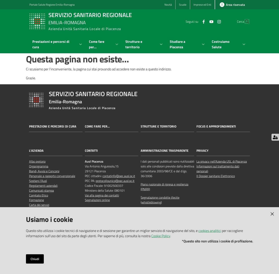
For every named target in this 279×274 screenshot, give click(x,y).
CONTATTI (91, 150)
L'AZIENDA (36, 150)
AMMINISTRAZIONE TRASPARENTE (165, 150)
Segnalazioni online (97, 200)
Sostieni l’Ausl (38, 180)
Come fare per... (97, 126)
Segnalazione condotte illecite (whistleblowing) (160, 200)
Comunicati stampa (41, 190)
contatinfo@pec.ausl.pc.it (118, 176)
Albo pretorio (37, 161)
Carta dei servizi (39, 204)
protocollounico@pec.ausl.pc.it (115, 180)
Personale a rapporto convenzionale (52, 176)
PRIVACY (202, 150)
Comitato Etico (38, 195)
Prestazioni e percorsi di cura (52, 126)
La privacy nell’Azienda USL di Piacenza (221, 161)
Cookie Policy (160, 236)
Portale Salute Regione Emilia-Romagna (52, 5)
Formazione (36, 200)
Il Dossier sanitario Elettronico (215, 176)
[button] (245, 21)
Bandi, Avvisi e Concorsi (44, 171)
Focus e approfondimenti (216, 126)
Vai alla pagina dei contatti (102, 195)
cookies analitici (209, 230)
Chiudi (35, 259)
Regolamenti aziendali (43, 185)
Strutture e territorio (158, 126)
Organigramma (38, 166)
